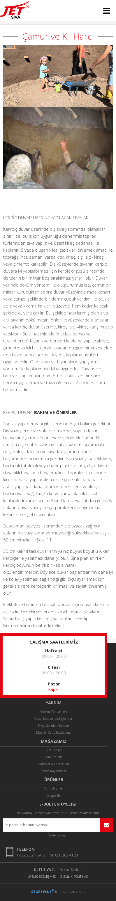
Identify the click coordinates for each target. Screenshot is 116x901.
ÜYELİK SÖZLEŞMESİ (42, 876)
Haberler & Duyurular (53, 764)
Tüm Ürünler (53, 788)
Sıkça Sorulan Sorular (53, 725)
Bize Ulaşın (53, 750)
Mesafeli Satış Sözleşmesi (53, 732)
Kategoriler (54, 795)
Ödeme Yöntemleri (54, 711)
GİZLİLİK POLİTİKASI (74, 876)
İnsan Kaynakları (53, 771)
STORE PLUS (42, 891)
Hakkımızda (54, 757)
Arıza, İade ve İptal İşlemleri (53, 718)
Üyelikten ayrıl (58, 835)
